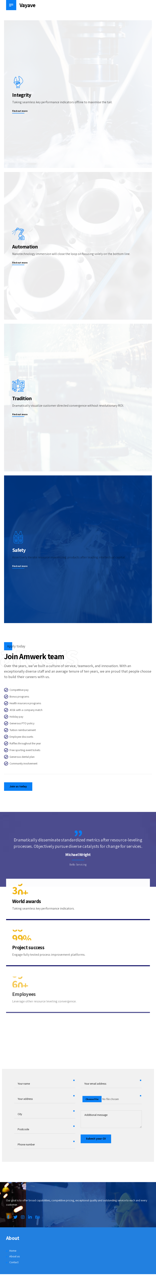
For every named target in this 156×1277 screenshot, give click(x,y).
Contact (13, 1263)
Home (12, 1251)
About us (14, 1257)
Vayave (28, 5)
